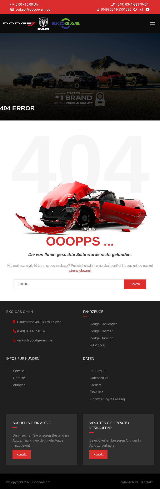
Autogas (19, 385)
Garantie (19, 378)
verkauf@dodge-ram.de (33, 9)
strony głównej (80, 270)
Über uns (96, 392)
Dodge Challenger (103, 324)
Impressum (98, 371)
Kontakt (21, 454)
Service (18, 371)
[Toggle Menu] (152, 23)
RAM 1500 (98, 345)
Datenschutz (99, 378)
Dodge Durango (101, 338)
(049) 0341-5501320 (114, 9)
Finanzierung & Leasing (107, 399)
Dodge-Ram (41, 482)
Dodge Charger (101, 331)
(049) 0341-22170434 (130, 4)
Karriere (96, 385)
